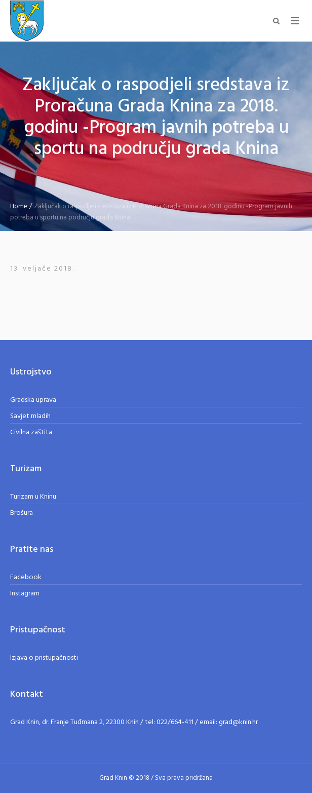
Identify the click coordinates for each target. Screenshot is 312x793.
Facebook (26, 577)
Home (18, 206)
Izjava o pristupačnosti (44, 658)
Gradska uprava (33, 400)
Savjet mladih (30, 416)
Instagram (25, 593)
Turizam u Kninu (33, 497)
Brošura (21, 513)
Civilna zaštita (31, 432)
